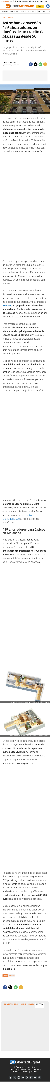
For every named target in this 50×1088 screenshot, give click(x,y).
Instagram (18, 1077)
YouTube (22, 1077)
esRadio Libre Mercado (28, 12)
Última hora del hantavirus (38, 1)
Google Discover (26, 1077)
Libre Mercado (8, 18)
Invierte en (14, 12)
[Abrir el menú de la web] (3, 6)
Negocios (41, 12)
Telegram (35, 1077)
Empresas (4, 12)
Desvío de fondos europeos (19, 1)
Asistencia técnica (20, 1071)
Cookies (35, 1069)
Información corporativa (24, 1067)
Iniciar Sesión (48, 6)
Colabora (39, 6)
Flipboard (31, 1077)
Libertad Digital (25, 1062)
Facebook (10, 1077)
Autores (34, 1071)
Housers (7, 305)
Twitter (14, 1077)
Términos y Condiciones (20, 1069)
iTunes (39, 1077)
